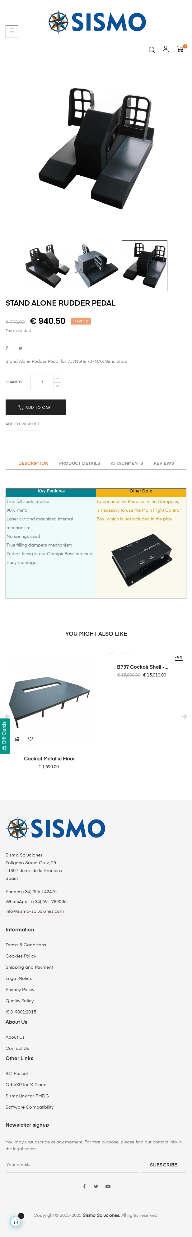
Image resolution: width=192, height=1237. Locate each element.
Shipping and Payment (29, 967)
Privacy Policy (20, 990)
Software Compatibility (30, 1107)
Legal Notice (19, 978)
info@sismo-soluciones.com (35, 911)
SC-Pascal (17, 1074)
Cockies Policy (21, 956)
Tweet (21, 348)
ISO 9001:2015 (21, 1012)
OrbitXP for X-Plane (26, 1085)
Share (7, 348)
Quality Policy (20, 1001)
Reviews (164, 463)
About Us (15, 1037)
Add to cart (36, 407)
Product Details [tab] (79, 463)
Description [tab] (33, 463)
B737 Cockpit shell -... (142, 667)
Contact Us (17, 1048)
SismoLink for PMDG (27, 1096)
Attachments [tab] (127, 463)
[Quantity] (42, 382)
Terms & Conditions (26, 945)
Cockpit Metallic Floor (49, 759)
